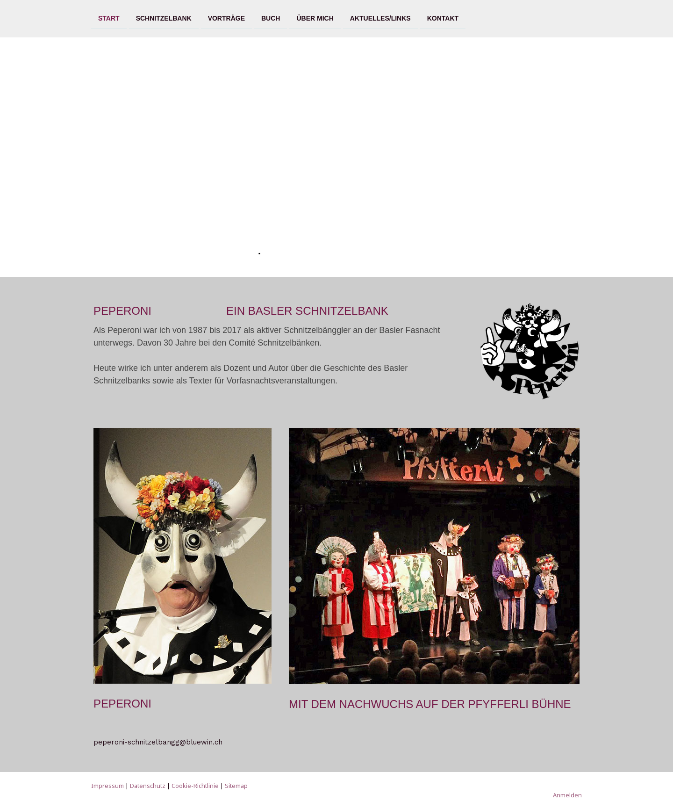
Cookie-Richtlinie (195, 785)
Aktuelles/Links (380, 18)
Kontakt (442, 18)
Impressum (107, 785)
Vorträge (226, 18)
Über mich (314, 18)
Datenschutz (147, 785)
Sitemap (236, 785)
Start (109, 18)
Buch (270, 18)
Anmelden (567, 795)
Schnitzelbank (164, 18)
